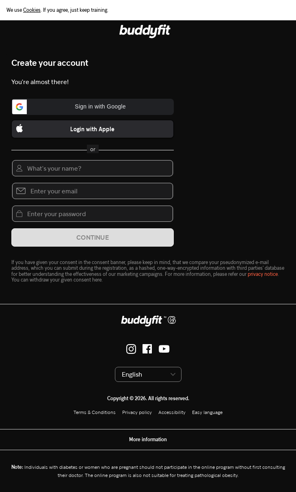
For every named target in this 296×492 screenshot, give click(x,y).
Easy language (207, 412)
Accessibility (172, 412)
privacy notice (263, 274)
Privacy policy (137, 412)
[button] (92, 107)
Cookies (32, 10)
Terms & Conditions (94, 412)
